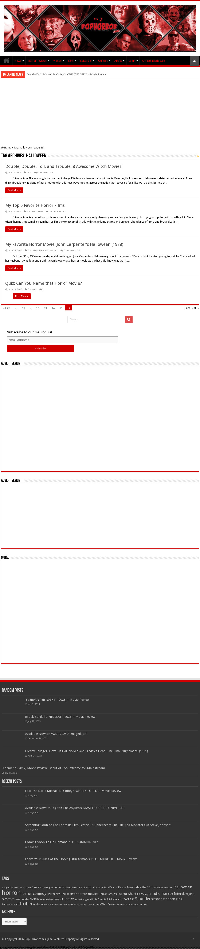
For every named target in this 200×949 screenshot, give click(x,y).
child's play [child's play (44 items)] (47, 887)
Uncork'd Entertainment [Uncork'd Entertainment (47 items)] (54, 904)
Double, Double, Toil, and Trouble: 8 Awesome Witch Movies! (63, 166)
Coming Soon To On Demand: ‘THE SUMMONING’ (61, 842)
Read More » (14, 190)
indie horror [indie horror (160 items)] (162, 893)
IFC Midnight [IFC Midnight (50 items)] (144, 894)
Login (132, 60)
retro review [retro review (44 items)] (46, 899)
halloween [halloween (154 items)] (183, 887)
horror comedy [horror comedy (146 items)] (33, 893)
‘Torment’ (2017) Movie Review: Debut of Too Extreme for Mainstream (53, 768)
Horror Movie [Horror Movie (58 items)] (69, 894)
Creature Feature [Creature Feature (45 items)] (73, 887)
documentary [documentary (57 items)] (101, 887)
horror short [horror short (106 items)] (126, 894)
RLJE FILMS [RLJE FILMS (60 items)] (68, 899)
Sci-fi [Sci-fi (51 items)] (109, 899)
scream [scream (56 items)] (117, 899)
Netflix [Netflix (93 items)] (35, 899)
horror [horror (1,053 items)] (11, 892)
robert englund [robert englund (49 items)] (83, 899)
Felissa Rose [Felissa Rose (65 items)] (125, 887)
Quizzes (103, 60)
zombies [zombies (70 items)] (142, 904)
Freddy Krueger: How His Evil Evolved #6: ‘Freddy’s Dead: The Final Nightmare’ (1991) (86, 751)
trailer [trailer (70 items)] (36, 904)
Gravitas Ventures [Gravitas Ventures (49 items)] (164, 887)
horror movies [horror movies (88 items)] (88, 894)
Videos (57, 60)
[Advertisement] (100, 109)
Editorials (85, 60)
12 (37, 308)
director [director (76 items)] (88, 887)
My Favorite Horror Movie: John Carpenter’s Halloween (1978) (64, 244)
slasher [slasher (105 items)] (156, 899)
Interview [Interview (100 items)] (181, 894)
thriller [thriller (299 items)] (25, 903)
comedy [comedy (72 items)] (59, 887)
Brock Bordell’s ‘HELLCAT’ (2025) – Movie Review (60, 717)
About (118, 60)
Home (6, 147)
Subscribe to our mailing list (29, 332)
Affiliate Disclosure (153, 60)
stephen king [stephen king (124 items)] (172, 899)
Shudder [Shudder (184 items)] (143, 898)
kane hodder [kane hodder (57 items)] (22, 899)
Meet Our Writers (48, 250)
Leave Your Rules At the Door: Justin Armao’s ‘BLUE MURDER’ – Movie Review (81, 859)
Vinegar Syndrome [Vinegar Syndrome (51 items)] (90, 904)
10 (23, 308)
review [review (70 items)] (58, 899)
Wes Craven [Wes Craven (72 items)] (108, 904)
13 (45, 308)
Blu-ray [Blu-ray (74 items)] (36, 887)
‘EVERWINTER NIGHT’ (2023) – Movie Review (57, 700)
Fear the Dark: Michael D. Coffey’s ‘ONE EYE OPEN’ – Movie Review (66, 74)
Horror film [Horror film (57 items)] (53, 894)
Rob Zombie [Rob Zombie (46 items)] (99, 899)
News (18, 60)
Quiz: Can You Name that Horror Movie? (43, 283)
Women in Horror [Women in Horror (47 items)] (126, 904)
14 (53, 308)
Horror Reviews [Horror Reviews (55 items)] (108, 894)
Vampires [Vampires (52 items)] (73, 904)
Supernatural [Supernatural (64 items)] (9, 904)
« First (6, 308)
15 (60, 308)
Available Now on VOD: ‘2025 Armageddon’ (56, 734)
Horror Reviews (37, 60)
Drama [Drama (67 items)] (113, 887)
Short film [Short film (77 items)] (128, 899)
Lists (71, 60)
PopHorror (6, 60)
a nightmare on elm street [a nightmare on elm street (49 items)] (16, 887)
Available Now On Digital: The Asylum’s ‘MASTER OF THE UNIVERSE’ (74, 808)
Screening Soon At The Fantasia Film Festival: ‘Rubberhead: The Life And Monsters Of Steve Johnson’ (98, 825)
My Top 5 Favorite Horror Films (35, 205)
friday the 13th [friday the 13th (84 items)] (143, 887)
